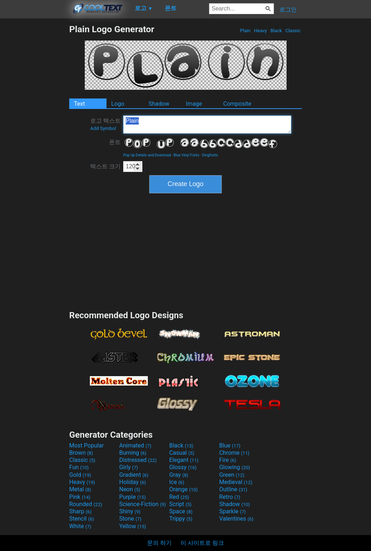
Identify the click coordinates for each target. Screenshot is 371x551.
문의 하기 (159, 542)
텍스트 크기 (105, 166)
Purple (132, 496)
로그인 (288, 9)
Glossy (183, 467)
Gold (80, 474)
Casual (181, 452)
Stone (130, 518)
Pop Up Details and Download (147, 155)
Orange (183, 489)
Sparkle (232, 511)
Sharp (80, 511)
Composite (237, 103)
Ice (176, 482)
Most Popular (86, 445)
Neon (129, 489)
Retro (229, 496)
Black (276, 30)
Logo (117, 103)
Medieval (236, 482)
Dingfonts (210, 155)
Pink (80, 496)
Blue (230, 445)
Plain (245, 30)
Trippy (180, 518)
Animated (135, 445)
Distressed (138, 460)
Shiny (130, 511)
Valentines (236, 518)
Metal (80, 489)
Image (194, 103)
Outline (233, 489)
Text (79, 103)
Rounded (85, 504)
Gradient (133, 474)
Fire (227, 460)
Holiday (132, 482)
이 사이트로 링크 (202, 542)
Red (179, 496)
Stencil (81, 518)
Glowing (234, 467)
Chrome (234, 452)
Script (180, 504)
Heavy (260, 30)
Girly (128, 467)
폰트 (115, 142)
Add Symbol (103, 128)
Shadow (159, 103)
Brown (81, 452)
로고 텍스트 (105, 124)
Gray (178, 474)
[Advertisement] (34, 132)
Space (180, 511)
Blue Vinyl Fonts (186, 155)
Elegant (184, 460)
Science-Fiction (142, 504)
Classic (293, 30)
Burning (132, 452)
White (80, 526)
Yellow (132, 526)
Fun (79, 467)
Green (232, 474)
